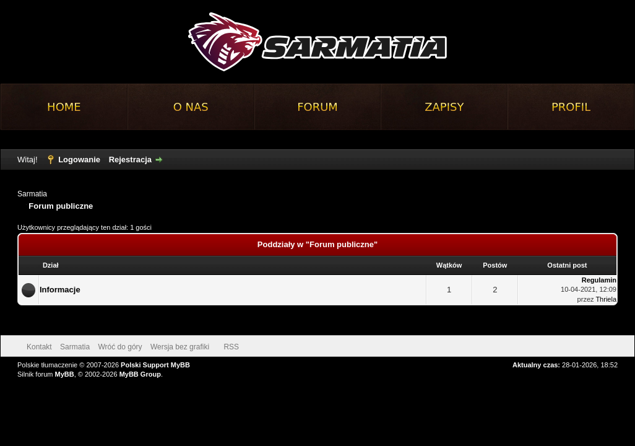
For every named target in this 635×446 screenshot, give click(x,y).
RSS (231, 347)
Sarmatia (32, 194)
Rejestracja (130, 159)
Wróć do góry (120, 347)
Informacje (60, 289)
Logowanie (79, 159)
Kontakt (39, 347)
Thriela (605, 299)
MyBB (64, 374)
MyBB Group (140, 374)
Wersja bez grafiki (179, 347)
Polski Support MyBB (155, 365)
